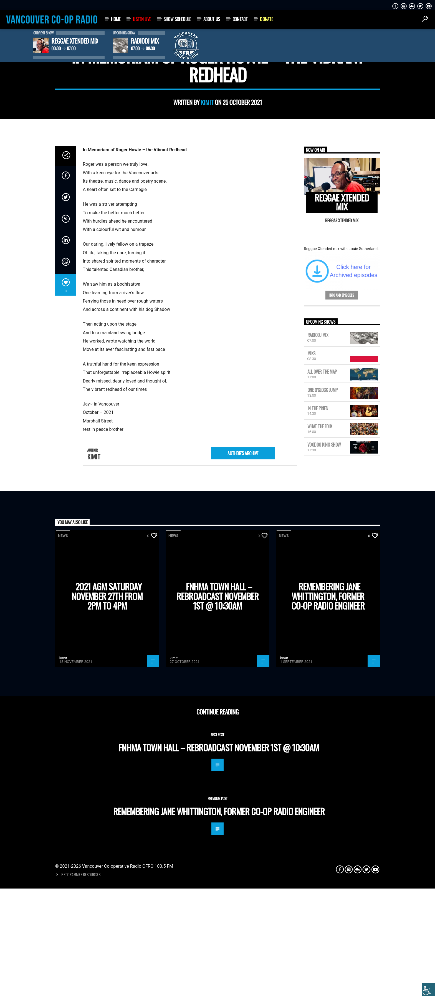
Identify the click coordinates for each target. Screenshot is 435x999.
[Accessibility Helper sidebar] (428, 989)
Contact (240, 19)
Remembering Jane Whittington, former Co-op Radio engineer (328, 873)
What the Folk (319, 703)
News (217, 182)
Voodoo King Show (324, 722)
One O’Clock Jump (322, 667)
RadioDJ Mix (317, 612)
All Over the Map (322, 648)
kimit (207, 246)
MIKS (311, 630)
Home (115, 19)
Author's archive (242, 730)
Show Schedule (177, 19)
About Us (211, 19)
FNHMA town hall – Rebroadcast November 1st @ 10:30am (217, 873)
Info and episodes (341, 572)
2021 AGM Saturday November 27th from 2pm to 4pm (107, 873)
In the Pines (317, 685)
